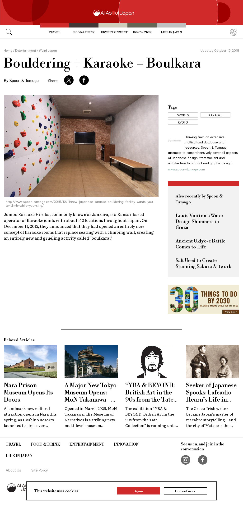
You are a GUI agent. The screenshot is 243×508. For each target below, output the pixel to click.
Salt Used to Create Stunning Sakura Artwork (203, 264)
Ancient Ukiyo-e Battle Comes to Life (200, 244)
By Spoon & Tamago (21, 80)
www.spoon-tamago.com (186, 169)
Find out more (185, 491)
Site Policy (39, 469)
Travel (55, 32)
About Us (13, 469)
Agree (138, 491)
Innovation (142, 32)
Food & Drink (83, 32)
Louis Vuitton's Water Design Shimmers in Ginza (200, 222)
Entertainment (114, 32)
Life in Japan (171, 32)
